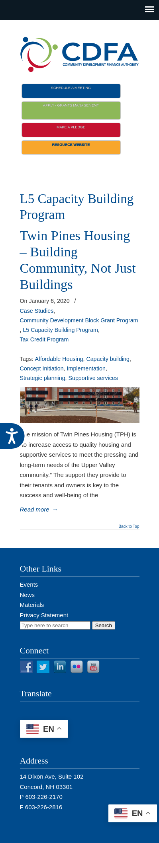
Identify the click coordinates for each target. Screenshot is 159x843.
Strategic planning (42, 378)
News (27, 594)
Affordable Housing (59, 359)
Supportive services (93, 378)
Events (29, 584)
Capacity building (108, 359)
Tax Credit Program (44, 339)
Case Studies (37, 311)
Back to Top (128, 527)
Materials (32, 604)
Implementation (86, 368)
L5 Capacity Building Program (60, 330)
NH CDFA (79, 52)
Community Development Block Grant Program (79, 320)
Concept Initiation (42, 368)
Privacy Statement (44, 615)
